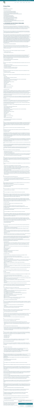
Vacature (24, 2)
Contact (26, 2)
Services (18, 2)
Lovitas (26, 0)
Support (29, 2)
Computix (22, 0)
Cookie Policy (20, 401)
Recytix (19, 0)
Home (15, 2)
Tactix (24, 0)
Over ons (21, 2)
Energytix (17, 0)
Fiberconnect (29, 0)
